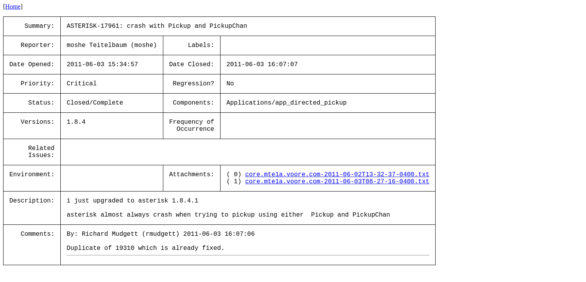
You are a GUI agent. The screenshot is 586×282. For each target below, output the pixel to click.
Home (12, 6)
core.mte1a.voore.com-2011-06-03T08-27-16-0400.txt (337, 181)
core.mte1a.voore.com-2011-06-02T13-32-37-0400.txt (337, 174)
